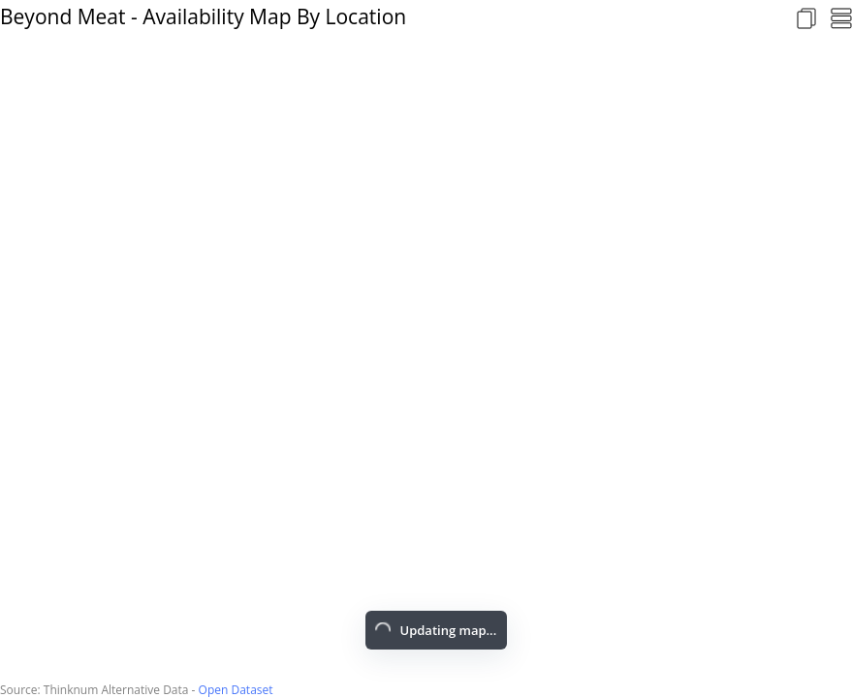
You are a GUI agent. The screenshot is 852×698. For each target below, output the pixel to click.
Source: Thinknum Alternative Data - (99, 690)
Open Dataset (236, 690)
